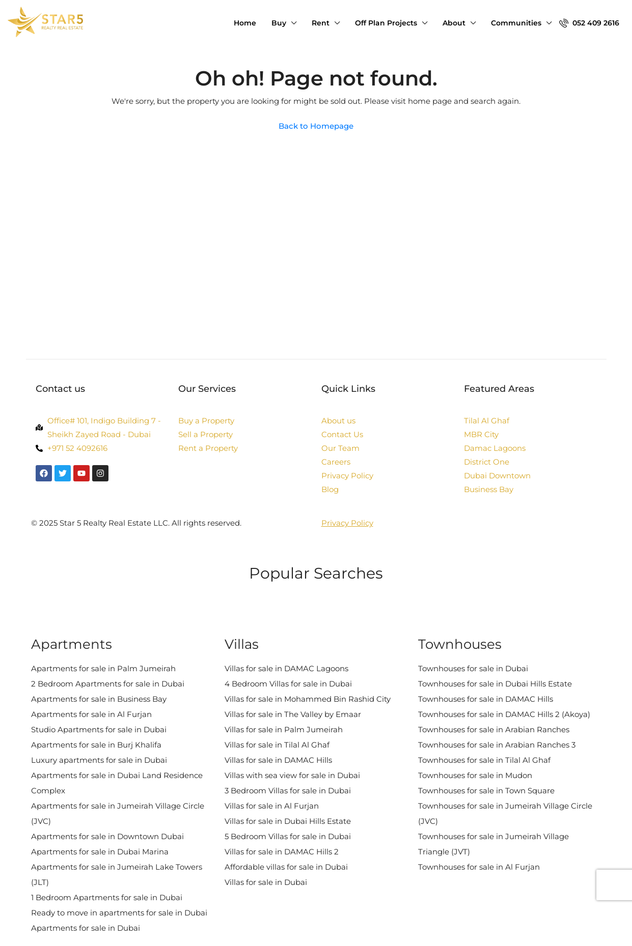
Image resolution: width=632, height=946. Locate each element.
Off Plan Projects (386, 22)
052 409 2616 (589, 22)
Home (245, 22)
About (454, 22)
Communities (516, 22)
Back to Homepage (316, 126)
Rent (320, 22)
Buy (278, 22)
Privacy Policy (347, 523)
